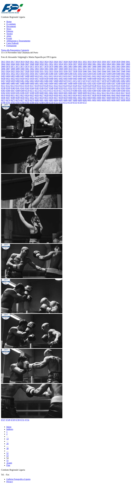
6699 (128, 100)
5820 (27, 62)
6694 (104, 100)
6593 (8, 93)
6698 (123, 100)
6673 (3, 100)
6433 (17, 78)
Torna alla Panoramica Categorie (15, 50)
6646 (3, 98)
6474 (85, 81)
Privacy (9, 481)
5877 (41, 66)
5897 (8, 69)
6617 (123, 93)
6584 (94, 90)
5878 (46, 66)
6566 (8, 90)
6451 (104, 78)
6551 (65, 88)
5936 (65, 71)
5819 (22, 62)
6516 (27, 86)
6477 (99, 81)
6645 (128, 95)
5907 (56, 69)
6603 (56, 93)
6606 (70, 93)
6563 (123, 88)
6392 (80, 74)
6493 (46, 83)
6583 (89, 90)
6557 (94, 88)
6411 (41, 76)
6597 (27, 93)
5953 (17, 74)
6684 (56, 100)
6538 (3, 88)
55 (7, 460)
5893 (118, 66)
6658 (61, 98)
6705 (27, 102)
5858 (80, 64)
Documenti (11, 26)
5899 (17, 69)
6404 (8, 76)
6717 (84, 102)
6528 (84, 86)
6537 (128, 86)
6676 (17, 100)
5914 (89, 69)
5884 (75, 66)
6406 (17, 76)
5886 (85, 66)
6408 (27, 76)
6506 (109, 83)
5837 (109, 62)
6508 (118, 83)
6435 (27, 78)
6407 (22, 76)
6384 (41, 74)
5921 (123, 69)
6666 (99, 98)
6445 (75, 78)
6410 (37, 76)
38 (7, 448)
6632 (65, 95)
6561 (113, 88)
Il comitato (11, 24)
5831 (80, 62)
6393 (85, 74)
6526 (75, 86)
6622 (17, 95)
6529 (89, 86)
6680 (37, 100)
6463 (32, 81)
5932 (46, 71)
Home (9, 21)
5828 (65, 62)
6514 (17, 86)
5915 (94, 69)
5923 (3, 71)
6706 (32, 102)
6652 (32, 98)
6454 (118, 78)
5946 (113, 71)
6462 (27, 81)
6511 (3, 86)
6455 (123, 78)
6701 (8, 102)
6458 (8, 81)
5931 (41, 71)
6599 (37, 93)
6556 (89, 88)
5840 (123, 62)
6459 (13, 81)
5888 (94, 66)
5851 (46, 64)
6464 (37, 81)
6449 (94, 78)
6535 (118, 86)
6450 (99, 78)
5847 (27, 64)
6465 (41, 81)
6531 (99, 86)
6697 (118, 100)
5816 (8, 62)
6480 (113, 81)
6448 (89, 78)
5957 (37, 74)
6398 (109, 74)
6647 (8, 98)
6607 (75, 93)
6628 (46, 95)
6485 (8, 83)
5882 (65, 66)
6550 (61, 88)
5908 (61, 69)
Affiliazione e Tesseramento (18, 41)
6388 (61, 74)
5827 (61, 62)
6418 (75, 76)
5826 (56, 62)
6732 (27, 420)
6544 (32, 88)
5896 (3, 69)
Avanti (9, 463)
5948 (123, 71)
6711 (56, 102)
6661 (75, 98)
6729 (13, 420)
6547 (46, 88)
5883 (70, 66)
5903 (37, 69)
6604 (61, 93)
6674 (8, 100)
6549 (56, 88)
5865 (113, 64)
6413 (51, 76)
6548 (51, 88)
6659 (65, 98)
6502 (89, 83)
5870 (8, 66)
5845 (17, 64)
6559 (104, 88)
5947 (118, 71)
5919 (113, 69)
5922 (128, 69)
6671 (123, 98)
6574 (46, 90)
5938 (75, 71)
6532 (104, 86)
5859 (85, 64)
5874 (27, 66)
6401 (123, 74)
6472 (75, 81)
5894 (123, 66)
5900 (22, 69)
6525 (70, 86)
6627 (41, 95)
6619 (3, 95)
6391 (75, 74)
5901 (27, 69)
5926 (17, 71)
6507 (113, 83)
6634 (75, 95)
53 (7, 456)
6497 (65, 83)
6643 (118, 95)
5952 (13, 74)
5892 (113, 66)
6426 (113, 76)
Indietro (9, 429)
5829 (70, 62)
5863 (104, 64)
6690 (85, 100)
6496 (61, 83)
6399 (113, 74)
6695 (109, 100)
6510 (128, 83)
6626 (37, 95)
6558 (99, 88)
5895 (128, 66)
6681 (41, 100)
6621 (13, 95)
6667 (104, 98)
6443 (65, 78)
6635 (80, 95)
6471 (70, 81)
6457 (3, 81)
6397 (104, 74)
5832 (85, 62)
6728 (8, 420)
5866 (118, 64)
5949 (128, 71)
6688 (75, 100)
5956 (32, 74)
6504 (99, 83)
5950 (3, 74)
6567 (13, 90)
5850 (41, 64)
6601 (46, 93)
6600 (41, 93)
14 (7, 439)
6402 (128, 74)
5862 (99, 64)
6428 (123, 76)
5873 (22, 66)
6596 (22, 93)
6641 (109, 95)
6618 (128, 93)
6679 (32, 100)
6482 (123, 81)
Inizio (8, 427)
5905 (46, 69)
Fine (8, 465)
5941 (89, 71)
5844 (13, 64)
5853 (56, 64)
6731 (22, 420)
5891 (109, 66)
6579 (70, 90)
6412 (46, 76)
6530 (94, 86)
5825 (51, 62)
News (8, 29)
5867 (123, 64)
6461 (22, 81)
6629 (51, 95)
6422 (94, 76)
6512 (8, 86)
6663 (85, 98)
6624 (27, 95)
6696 (113, 100)
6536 (123, 86)
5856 (70, 64)
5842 (3, 64)
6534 (113, 86)
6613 (104, 93)
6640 (104, 95)
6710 (51, 102)
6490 (32, 83)
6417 (70, 76)
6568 (17, 90)
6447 (85, 78)
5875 (32, 66)
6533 (108, 86)
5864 (109, 64)
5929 (32, 71)
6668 (109, 98)
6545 (37, 88)
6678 (27, 100)
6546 (41, 88)
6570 (27, 90)
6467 (51, 81)
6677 (22, 100)
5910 (70, 69)
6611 (94, 93)
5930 (37, 71)
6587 (109, 90)
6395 (94, 74)
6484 (3, 83)
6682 (46, 100)
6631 (61, 95)
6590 (123, 90)
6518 (36, 86)
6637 (89, 95)
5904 (41, 69)
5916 (99, 69)
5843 (8, 64)
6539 (8, 88)
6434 (22, 78)
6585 (99, 90)
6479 (109, 81)
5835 (99, 62)
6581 (80, 90)
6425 (108, 76)
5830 (75, 62)
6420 (84, 76)
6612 (99, 93)
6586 (104, 90)
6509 (123, 83)
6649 (17, 98)
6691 (89, 100)
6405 (13, 76)
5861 (94, 64)
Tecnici (9, 33)
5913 (84, 69)
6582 (85, 90)
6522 (56, 86)
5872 (17, 66)
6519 (41, 86)
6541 (17, 88)
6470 (65, 81)
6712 (60, 102)
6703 (17, 102)
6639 (99, 95)
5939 (80, 71)
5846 (22, 64)
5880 (56, 66)
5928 (27, 71)
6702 (13, 102)
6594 (13, 93)
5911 (75, 69)
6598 (32, 93)
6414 (56, 76)
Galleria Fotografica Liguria (18, 479)
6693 (99, 100)
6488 (22, 83)
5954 (22, 74)
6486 (13, 83)
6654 (41, 98)
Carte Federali (12, 43)
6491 (37, 83)
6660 (70, 98)
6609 (85, 93)
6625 (32, 95)
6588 (113, 90)
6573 (41, 90)
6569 (22, 90)
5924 (8, 71)
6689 (80, 100)
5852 (51, 64)
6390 (70, 74)
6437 (37, 78)
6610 (89, 93)
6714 (70, 102)
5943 (99, 71)
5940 (85, 71)
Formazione (11, 45)
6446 (80, 78)
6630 (56, 95)
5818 (17, 62)
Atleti (8, 36)
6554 (80, 88)
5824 (46, 62)
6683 (51, 100)
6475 (89, 81)
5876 (37, 66)
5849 (37, 64)
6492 (41, 83)
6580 (75, 90)
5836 (104, 62)
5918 (108, 69)
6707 (37, 102)
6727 (3, 420)
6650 (22, 98)
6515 (22, 86)
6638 (94, 95)
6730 (17, 420)
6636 (85, 95)
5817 (13, 62)
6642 (113, 95)
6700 (3, 102)
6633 (70, 95)
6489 (27, 83)
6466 (46, 81)
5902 (32, 69)
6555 (85, 88)
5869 (3, 66)
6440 (51, 78)
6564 (128, 88)
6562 (118, 88)
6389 (65, 74)
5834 (94, 62)
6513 (13, 86)
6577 (61, 90)
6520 (46, 86)
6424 (104, 76)
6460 (17, 81)
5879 (51, 66)
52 (7, 453)
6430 (3, 78)
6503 (94, 83)
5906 (51, 69)
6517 (32, 86)
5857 (75, 64)
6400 (118, 74)
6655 (46, 98)
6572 (37, 90)
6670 (118, 98)
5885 (80, 66)
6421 (89, 76)
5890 (104, 66)
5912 (80, 69)
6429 (128, 76)
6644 (123, 95)
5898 (13, 69)
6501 (85, 83)
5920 (118, 69)
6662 (80, 98)
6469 (61, 81)
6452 (109, 78)
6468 (56, 81)
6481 (118, 81)
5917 (104, 69)
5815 (3, 62)
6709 (46, 102)
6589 (118, 90)
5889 (99, 66)
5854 (61, 64)
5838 (113, 62)
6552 (70, 88)
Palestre (9, 31)
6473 (80, 81)
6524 (65, 86)
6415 (60, 76)
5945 (109, 71)
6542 (22, 88)
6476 (94, 81)
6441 (56, 78)
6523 (60, 86)
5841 (128, 62)
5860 (89, 64)
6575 (51, 90)
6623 (22, 95)
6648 (13, 98)
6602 (51, 93)
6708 (41, 102)
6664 (89, 98)
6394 (89, 74)
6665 (94, 98)
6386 (51, 74)
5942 (94, 71)
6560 (109, 88)
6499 (75, 83)
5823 (41, 62)
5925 (13, 71)
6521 (51, 86)
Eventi (9, 38)
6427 (118, 76)
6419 (80, 76)
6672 (128, 98)
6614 (108, 93)
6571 (32, 90)
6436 (32, 78)
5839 (118, 62)
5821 (32, 62)
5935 (61, 71)
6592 (3, 93)
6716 (80, 102)
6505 (104, 83)
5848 (32, 64)
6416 (65, 76)
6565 (3, 90)
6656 (51, 98)
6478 (104, 81)
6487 (17, 83)
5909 (65, 69)
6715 (75, 102)
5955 (27, 74)
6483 (128, 81)
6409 (32, 76)
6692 (94, 100)
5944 (104, 71)
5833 (89, 62)
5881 (61, 66)
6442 (61, 78)
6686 (65, 100)
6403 (3, 76)
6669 (113, 98)
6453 (113, 78)
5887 (89, 66)
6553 (75, 88)
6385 (46, 74)
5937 (70, 71)
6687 (70, 100)
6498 (70, 83)
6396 (99, 74)
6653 (37, 98)
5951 (8, 74)
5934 (56, 71)
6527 (80, 86)
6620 (8, 95)
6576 (56, 90)
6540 (13, 88)
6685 (61, 100)
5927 (22, 71)
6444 (70, 78)
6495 (56, 83)
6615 (113, 93)
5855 (65, 64)
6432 (13, 78)
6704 (22, 102)
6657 (56, 98)
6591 (128, 90)
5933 (51, 71)
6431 (8, 78)
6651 (27, 98)
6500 (80, 83)
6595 (17, 93)
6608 (80, 93)
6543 (27, 88)
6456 (128, 78)
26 (7, 444)
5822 (37, 62)
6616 (118, 93)
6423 (99, 76)
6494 (51, 83)
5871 (13, 66)
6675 (13, 100)
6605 (65, 93)
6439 (46, 78)
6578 (65, 90)
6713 (65, 102)
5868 (128, 64)
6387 (56, 74)
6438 (41, 78)
